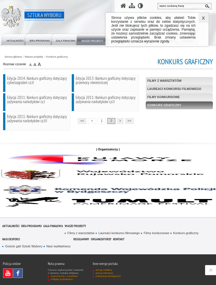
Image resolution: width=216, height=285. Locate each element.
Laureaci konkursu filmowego (174, 89)
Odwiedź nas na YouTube (9, 273)
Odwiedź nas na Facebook (19, 273)
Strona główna (13, 56)
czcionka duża (39, 64)
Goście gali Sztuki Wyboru (23, 246)
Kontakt (119, 239)
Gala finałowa (53, 226)
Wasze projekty (34, 56)
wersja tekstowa (104, 273)
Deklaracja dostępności (108, 276)
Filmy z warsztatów (164, 80)
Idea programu (31, 226)
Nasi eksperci (11, 239)
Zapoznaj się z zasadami (64, 276)
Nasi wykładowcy (58, 246)
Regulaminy (81, 239)
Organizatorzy (101, 239)
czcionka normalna (31, 64)
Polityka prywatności (62, 279)
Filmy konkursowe (163, 97)
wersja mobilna (104, 270)
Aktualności (10, 226)
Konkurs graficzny (57, 56)
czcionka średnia (35, 64)
